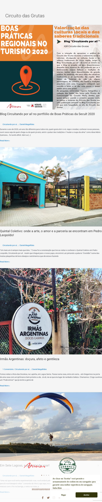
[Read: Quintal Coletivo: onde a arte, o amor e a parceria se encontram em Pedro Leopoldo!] (51, 187)
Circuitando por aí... (10, 124)
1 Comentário (8, 369)
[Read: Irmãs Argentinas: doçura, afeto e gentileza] (51, 311)
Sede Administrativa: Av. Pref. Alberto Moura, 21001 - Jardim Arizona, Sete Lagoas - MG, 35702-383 (51, 443)
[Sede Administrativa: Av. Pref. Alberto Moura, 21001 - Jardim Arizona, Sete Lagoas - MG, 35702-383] (51, 440)
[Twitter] (48, 496)
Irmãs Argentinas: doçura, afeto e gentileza (29, 359)
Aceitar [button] (86, 495)
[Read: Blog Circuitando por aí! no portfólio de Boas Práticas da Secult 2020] (51, 67)
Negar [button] (63, 495)
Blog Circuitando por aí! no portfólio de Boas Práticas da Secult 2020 (47, 114)
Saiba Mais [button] (57, 488)
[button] (4, 463)
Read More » (5, 140)
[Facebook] (43, 496)
